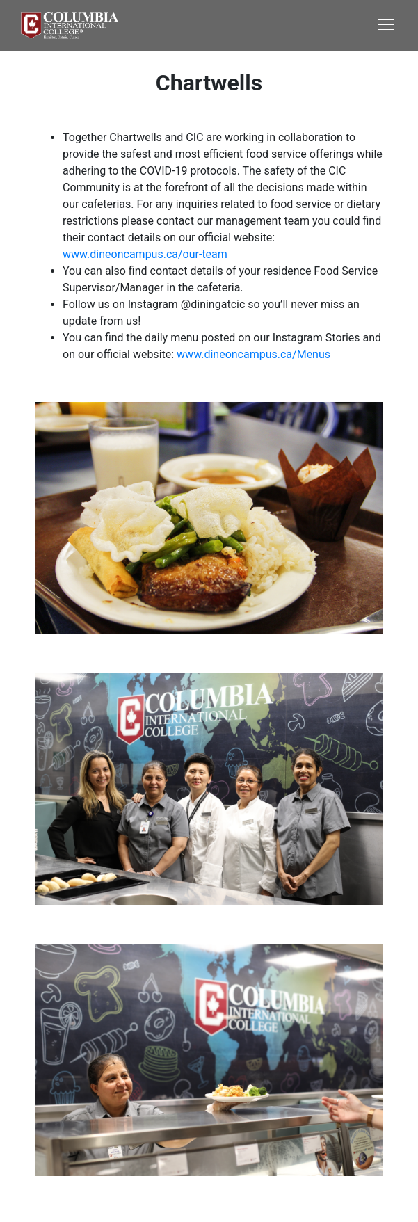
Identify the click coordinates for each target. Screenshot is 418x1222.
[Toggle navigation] (303, 24)
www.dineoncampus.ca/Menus (253, 354)
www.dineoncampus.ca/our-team (145, 254)
